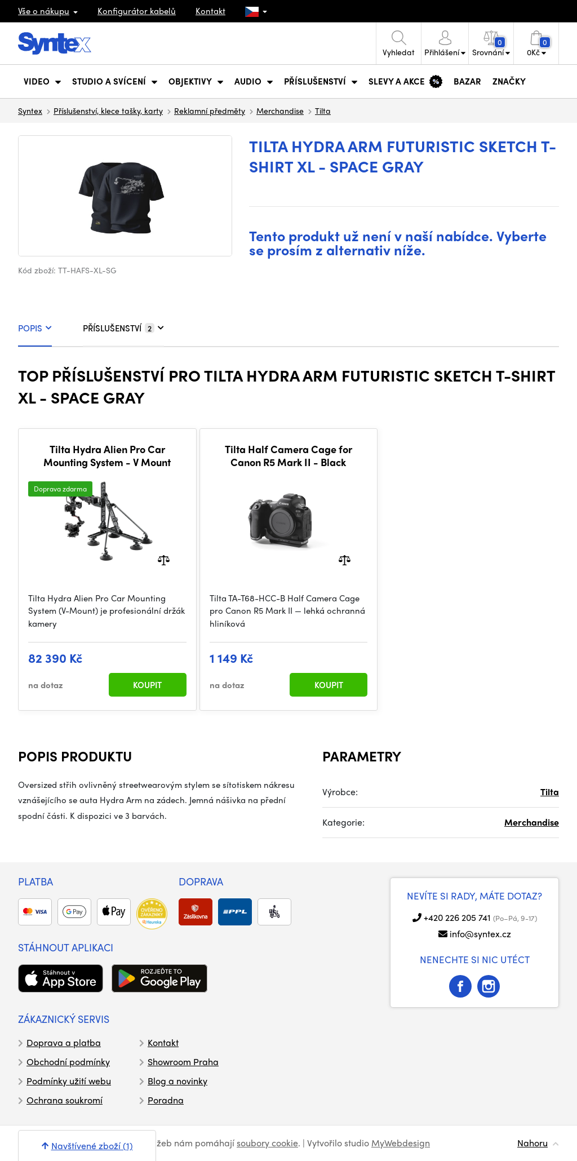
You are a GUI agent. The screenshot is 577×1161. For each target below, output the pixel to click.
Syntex (30, 110)
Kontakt (210, 11)
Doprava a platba (63, 1042)
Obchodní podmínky (68, 1061)
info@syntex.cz (480, 933)
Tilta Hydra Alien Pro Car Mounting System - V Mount (107, 455)
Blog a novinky (177, 1080)
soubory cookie (267, 1142)
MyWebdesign (400, 1142)
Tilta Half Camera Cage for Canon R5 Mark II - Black (288, 455)
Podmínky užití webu (68, 1080)
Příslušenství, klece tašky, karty (108, 110)
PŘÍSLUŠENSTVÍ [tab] (123, 328)
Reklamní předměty (209, 110)
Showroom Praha (183, 1061)
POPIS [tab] (35, 328)
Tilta (323, 110)
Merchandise (280, 110)
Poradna (166, 1099)
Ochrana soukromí (64, 1099)
